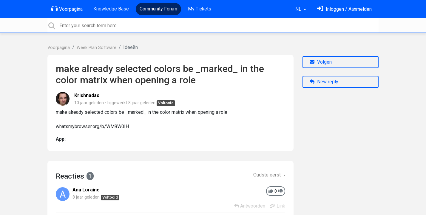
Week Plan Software (96, 47)
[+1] (270, 191)
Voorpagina (67, 8)
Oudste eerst (267, 175)
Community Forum (158, 9)
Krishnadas (86, 95)
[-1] (280, 191)
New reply (324, 82)
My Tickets (199, 9)
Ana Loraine (86, 190)
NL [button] (298, 9)
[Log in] (344, 9)
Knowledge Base (111, 9)
